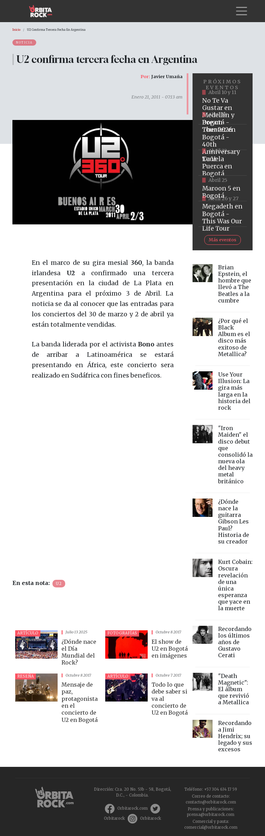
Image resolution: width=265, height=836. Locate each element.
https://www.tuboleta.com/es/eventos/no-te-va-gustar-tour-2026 (223, 111)
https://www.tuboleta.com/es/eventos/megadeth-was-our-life (223, 214)
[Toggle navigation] (241, 11)
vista (57, 649)
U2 (59, 583)
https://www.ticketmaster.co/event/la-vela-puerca (223, 163)
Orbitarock (114, 818)
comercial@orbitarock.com (210, 827)
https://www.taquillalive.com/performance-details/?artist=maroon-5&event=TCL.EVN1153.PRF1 (223, 188)
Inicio (16, 29)
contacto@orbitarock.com (211, 802)
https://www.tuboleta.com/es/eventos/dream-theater (223, 137)
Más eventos (222, 239)
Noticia (24, 42)
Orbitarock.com (132, 808)
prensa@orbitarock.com (210, 814)
